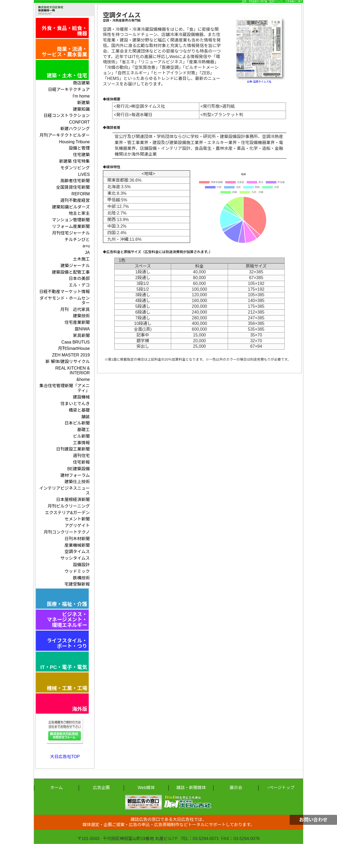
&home (83, 379)
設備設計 (81, 564)
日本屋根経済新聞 (73, 499)
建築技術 (81, 316)
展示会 (236, 787)
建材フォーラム (75, 475)
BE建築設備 (78, 469)
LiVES (84, 174)
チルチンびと (77, 239)
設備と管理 (79, 148)
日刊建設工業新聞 (73, 449)
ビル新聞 (81, 436)
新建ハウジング (75, 128)
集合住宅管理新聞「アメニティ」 (64, 388)
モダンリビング (75, 168)
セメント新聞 (77, 519)
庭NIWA (82, 329)
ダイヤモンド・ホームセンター (64, 300)
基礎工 (83, 429)
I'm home (81, 96)
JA (87, 252)
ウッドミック (77, 571)
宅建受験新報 (77, 584)
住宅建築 (81, 154)
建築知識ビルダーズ (71, 207)
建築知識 (81, 109)
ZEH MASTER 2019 (71, 355)
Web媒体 (146, 787)
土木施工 (81, 259)
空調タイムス (77, 551)
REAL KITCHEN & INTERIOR (72, 370)
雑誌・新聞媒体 (191, 787)
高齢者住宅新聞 (75, 180)
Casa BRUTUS (75, 342)
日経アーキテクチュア (69, 89)
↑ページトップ (280, 787)
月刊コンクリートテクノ (67, 532)
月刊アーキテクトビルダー (64, 135)
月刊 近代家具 (75, 309)
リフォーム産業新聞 (71, 226)
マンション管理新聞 (71, 220)
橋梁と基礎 (79, 410)
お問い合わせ (313, 819)
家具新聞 (81, 335)
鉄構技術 (81, 578)
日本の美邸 (79, 278)
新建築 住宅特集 (74, 161)
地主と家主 (79, 213)
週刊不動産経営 (75, 200)
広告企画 (101, 787)
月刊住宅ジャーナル (71, 233)
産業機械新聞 (77, 545)
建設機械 (81, 397)
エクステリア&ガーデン (67, 512)
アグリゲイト (77, 525)
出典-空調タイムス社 (259, 81)
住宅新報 (81, 462)
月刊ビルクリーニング (69, 506)
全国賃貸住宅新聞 (73, 187)
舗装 (85, 417)
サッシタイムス (75, 558)
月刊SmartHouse (74, 348)
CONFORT (79, 122)
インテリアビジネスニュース (64, 490)
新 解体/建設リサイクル (68, 361)
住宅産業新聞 (77, 322)
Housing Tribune (74, 142)
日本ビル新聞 (77, 423)
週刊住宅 (81, 455)
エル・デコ (79, 285)
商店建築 (81, 83)
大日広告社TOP (65, 756)
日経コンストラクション (66, 115)
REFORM (81, 194)
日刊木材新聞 (77, 538)
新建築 (83, 102)
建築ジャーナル (75, 265)
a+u (86, 246)
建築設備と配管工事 (71, 272)
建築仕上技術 (77, 481)
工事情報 (81, 443)
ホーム (56, 787)
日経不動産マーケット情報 (64, 291)
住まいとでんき (75, 403)
